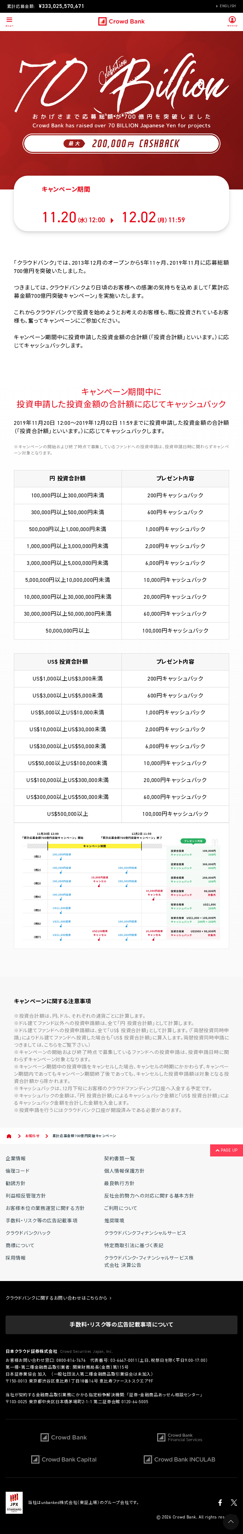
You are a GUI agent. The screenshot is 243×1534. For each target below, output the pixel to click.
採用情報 (16, 1258)
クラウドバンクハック (28, 1233)
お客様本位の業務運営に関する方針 (45, 1208)
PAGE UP (226, 1150)
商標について (20, 1245)
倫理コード (18, 1171)
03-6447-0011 (123, 1360)
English (228, 6)
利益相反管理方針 (26, 1196)
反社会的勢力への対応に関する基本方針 (149, 1196)
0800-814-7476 (71, 1360)
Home (9, 1136)
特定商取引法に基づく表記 (133, 1245)
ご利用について (121, 1208)
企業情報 (16, 1158)
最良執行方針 (119, 1183)
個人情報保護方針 (124, 1171)
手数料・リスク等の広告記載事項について (121, 1324)
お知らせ (32, 1136)
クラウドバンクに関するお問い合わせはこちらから (59, 1298)
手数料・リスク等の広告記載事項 (42, 1221)
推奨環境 (114, 1221)
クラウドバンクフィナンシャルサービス (145, 1233)
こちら (50, 1045)
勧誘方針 (16, 1183)
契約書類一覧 (119, 1158)
